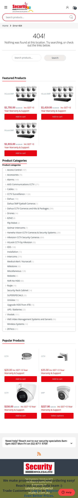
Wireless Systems (13, 324)
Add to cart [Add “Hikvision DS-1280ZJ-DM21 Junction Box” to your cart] (21, 379)
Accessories (11, 174)
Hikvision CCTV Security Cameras (21, 237)
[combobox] (35, 17)
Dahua (8, 198)
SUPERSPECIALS (13, 295)
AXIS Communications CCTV (18, 184)
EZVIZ (8, 218)
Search (71, 17)
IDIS (7, 247)
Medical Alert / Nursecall (17, 261)
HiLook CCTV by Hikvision (17, 242)
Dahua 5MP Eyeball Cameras (19, 203)
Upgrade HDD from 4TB (17, 304)
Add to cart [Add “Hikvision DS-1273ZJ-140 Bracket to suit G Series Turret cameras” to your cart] (57, 379)
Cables (8, 189)
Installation (10, 251)
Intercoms (10, 256)
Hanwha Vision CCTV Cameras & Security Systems (29, 232)
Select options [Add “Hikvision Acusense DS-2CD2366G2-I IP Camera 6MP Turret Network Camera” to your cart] (57, 415)
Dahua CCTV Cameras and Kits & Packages (26, 208)
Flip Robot (10, 222)
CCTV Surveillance (14, 194)
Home (5, 25)
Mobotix (9, 275)
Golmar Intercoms (14, 227)
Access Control (12, 169)
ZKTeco (8, 328)
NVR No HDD (11, 280)
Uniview (9, 300)
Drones (8, 213)
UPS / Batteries (12, 309)
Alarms (8, 179)
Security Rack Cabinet (15, 290)
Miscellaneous (12, 271)
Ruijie (8, 285)
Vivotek (8, 314)
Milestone (10, 266)
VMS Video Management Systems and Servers (27, 319)
